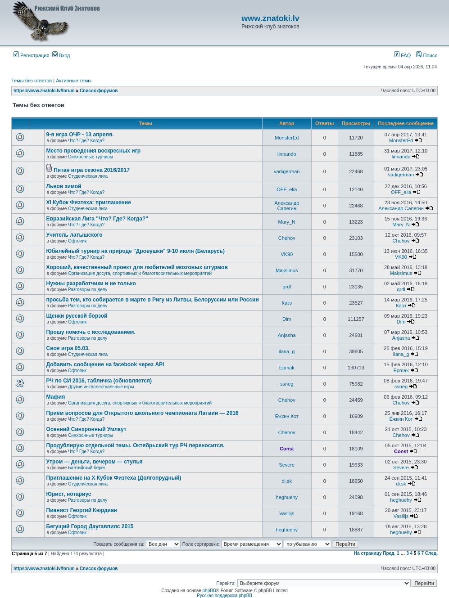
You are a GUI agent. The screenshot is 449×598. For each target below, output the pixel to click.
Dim (286, 319)
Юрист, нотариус (68, 494)
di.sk (286, 481)
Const (287, 448)
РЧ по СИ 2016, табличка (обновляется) (99, 381)
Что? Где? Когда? (86, 140)
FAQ (402, 55)
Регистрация (31, 55)
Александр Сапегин (286, 205)
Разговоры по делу (87, 289)
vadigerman (286, 171)
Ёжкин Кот (287, 416)
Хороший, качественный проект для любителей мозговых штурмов (137, 267)
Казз (287, 303)
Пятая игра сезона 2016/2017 (92, 170)
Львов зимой (64, 186)
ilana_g (287, 351)
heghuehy (287, 497)
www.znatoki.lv (270, 18)
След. (431, 553)
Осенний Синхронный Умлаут (86, 429)
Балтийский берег (86, 467)
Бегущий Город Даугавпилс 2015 (90, 526)
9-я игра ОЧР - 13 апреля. (80, 134)
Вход (61, 55)
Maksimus (287, 270)
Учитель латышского (74, 235)
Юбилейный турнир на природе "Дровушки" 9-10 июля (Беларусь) (135, 251)
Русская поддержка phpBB (224, 595)
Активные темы (73, 80)
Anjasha (287, 335)
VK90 (287, 254)
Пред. (389, 553)
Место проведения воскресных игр (93, 151)
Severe (287, 465)
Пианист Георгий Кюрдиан (81, 510)
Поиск (426, 55)
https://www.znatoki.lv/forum (44, 90)
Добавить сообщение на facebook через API (105, 364)
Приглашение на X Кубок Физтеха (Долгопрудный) (113, 478)
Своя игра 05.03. (68, 348)
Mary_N (286, 222)
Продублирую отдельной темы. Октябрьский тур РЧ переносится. (135, 445)
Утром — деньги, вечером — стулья (94, 462)
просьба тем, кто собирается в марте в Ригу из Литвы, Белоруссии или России (152, 300)
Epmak (287, 367)
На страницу (368, 553)
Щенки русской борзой (77, 316)
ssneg (286, 384)
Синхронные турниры (90, 156)
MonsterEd (287, 137)
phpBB (209, 590)
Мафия (55, 397)
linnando (286, 154)
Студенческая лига (88, 176)
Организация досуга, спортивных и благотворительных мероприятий (140, 273)
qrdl (287, 286)
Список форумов (99, 90)
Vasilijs (286, 513)
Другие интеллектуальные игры (101, 386)
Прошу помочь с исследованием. (91, 332)
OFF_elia (287, 189)
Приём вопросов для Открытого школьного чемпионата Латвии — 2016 (142, 413)
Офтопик (77, 240)
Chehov (286, 238)
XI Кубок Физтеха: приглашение (88, 202)
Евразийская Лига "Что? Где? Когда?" (97, 219)
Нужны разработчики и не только (91, 283)
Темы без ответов (31, 80)
